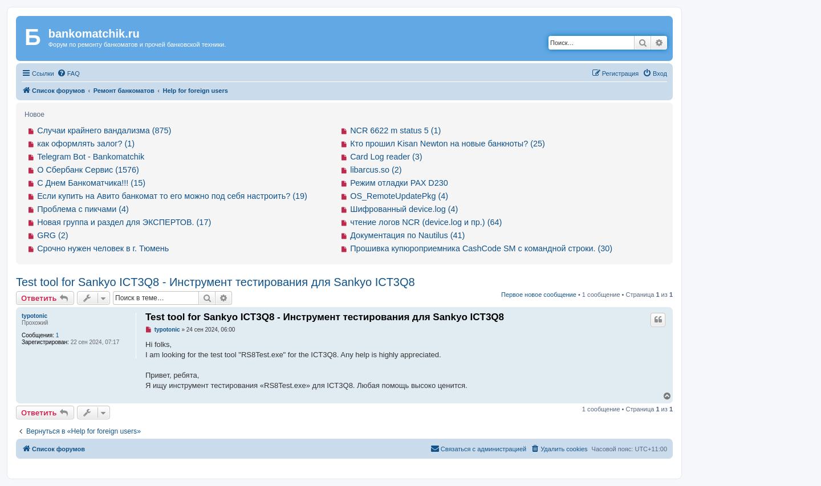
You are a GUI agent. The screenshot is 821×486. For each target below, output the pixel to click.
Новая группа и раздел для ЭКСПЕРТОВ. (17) (124, 222)
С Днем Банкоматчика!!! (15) (91, 182)
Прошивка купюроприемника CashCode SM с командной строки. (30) (481, 248)
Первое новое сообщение (538, 294)
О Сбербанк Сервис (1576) (88, 169)
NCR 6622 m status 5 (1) (395, 130)
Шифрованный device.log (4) (404, 209)
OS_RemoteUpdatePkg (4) (399, 196)
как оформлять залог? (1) (86, 143)
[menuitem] (68, 73)
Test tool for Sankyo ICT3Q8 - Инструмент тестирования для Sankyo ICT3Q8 (215, 282)
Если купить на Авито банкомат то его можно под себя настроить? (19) (172, 196)
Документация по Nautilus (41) (407, 235)
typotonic (34, 316)
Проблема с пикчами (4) (83, 209)
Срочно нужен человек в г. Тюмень (103, 248)
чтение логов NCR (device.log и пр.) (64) (426, 222)
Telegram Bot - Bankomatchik (90, 156)
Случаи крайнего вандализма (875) (104, 130)
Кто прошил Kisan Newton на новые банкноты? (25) (447, 143)
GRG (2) (52, 235)
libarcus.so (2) (375, 169)
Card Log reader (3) (386, 156)
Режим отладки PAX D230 (399, 182)
